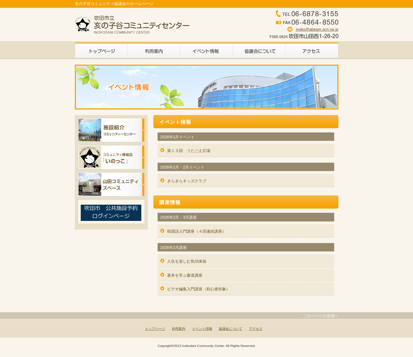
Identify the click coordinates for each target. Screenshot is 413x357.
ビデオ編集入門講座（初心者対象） (198, 289)
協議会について (259, 50)
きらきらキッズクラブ (186, 181)
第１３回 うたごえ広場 (188, 150)
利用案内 (154, 50)
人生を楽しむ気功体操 (186, 261)
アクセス (312, 50)
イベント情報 (206, 50)
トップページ (101, 50)
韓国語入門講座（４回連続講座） (196, 231)
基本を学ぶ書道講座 (184, 275)
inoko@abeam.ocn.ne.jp (317, 29)
